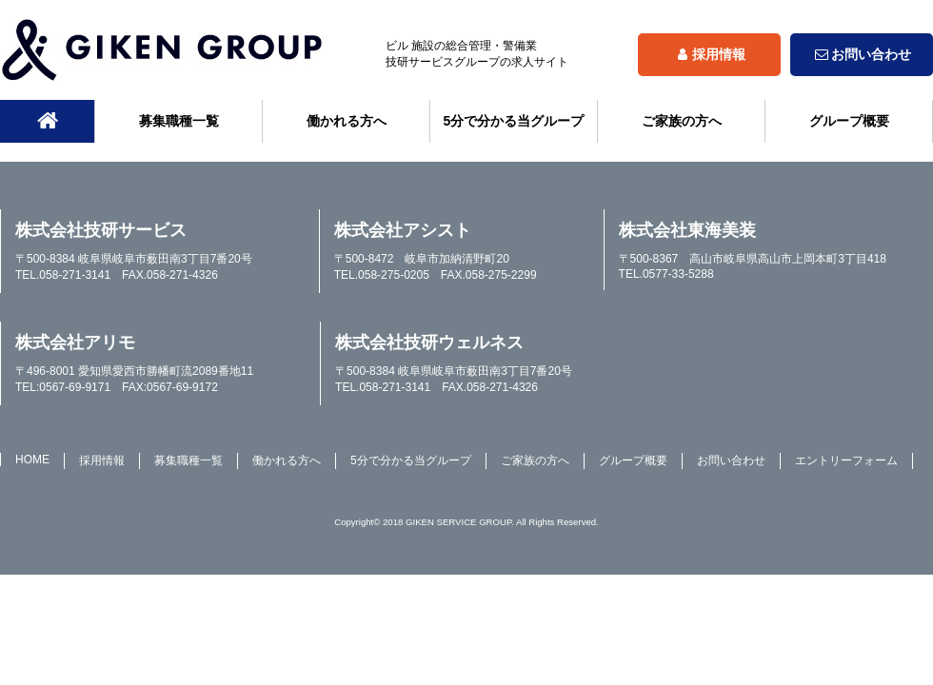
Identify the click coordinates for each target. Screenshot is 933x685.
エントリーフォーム (846, 460)
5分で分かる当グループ (514, 120)
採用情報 (709, 54)
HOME (32, 459)
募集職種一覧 (179, 120)
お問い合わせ (861, 54)
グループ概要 (849, 120)
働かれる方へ (347, 120)
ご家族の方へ (682, 120)
